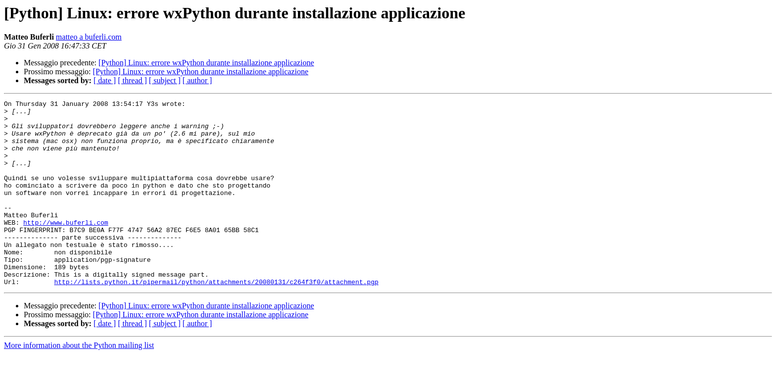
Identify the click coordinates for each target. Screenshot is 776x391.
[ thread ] (132, 80)
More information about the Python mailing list (79, 382)
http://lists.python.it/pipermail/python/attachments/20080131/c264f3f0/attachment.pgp (216, 318)
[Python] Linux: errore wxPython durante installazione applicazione (206, 62)
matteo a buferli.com (89, 37)
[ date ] (105, 80)
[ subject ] (165, 80)
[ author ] (197, 80)
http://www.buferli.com (65, 247)
